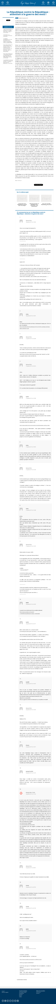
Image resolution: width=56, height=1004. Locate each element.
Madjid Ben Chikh (30, 792)
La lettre (53, 4)
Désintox (21, 994)
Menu (3, 4)
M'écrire (38, 993)
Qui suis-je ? (38, 992)
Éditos (16, 18)
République (19, 180)
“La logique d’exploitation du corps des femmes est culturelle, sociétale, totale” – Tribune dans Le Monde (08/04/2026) (7, 40)
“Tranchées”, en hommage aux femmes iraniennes (7, 35)
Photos (20, 995)
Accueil (3, 991)
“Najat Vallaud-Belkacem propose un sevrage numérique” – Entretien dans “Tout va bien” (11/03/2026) (8, 31)
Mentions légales (5, 992)
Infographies (21, 993)
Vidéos (20, 996)
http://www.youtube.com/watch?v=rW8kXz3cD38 (30, 959)
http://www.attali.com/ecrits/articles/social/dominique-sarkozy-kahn (35, 425)
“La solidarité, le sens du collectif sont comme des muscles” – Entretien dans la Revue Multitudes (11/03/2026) (8, 61)
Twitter (48, 4)
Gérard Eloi (29, 220)
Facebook (43, 4)
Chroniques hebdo (22, 992)
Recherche (8, 4)
